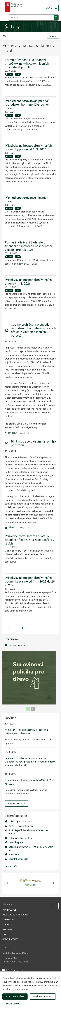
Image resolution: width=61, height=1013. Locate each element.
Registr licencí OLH (18, 859)
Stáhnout (11, 433)
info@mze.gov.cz (12, 970)
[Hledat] (34, 18)
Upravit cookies (10, 939)
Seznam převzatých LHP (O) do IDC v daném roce (31, 848)
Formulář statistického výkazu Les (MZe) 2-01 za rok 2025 (29, 782)
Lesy (18, 74)
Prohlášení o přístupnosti (15, 915)
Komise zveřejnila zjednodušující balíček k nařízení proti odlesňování (26, 731)
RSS (4, 934)
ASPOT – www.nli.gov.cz (21, 826)
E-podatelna (8, 920)
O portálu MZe (9, 910)
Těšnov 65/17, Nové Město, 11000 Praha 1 (16, 960)
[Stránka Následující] (29, 628)
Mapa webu (7, 929)
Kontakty (7, 925)
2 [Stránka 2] (22, 628)
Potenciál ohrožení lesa (20, 838)
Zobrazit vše (11, 866)
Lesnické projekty (17, 842)
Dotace (9, 74)
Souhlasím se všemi (15, 996)
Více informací (13, 1004)
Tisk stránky (12, 639)
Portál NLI (14, 854)
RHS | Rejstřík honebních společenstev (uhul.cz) (28, 832)
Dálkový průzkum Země (20, 821)
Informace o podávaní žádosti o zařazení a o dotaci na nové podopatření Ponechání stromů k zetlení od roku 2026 (30, 762)
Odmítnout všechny (42, 996)
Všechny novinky (16, 803)
